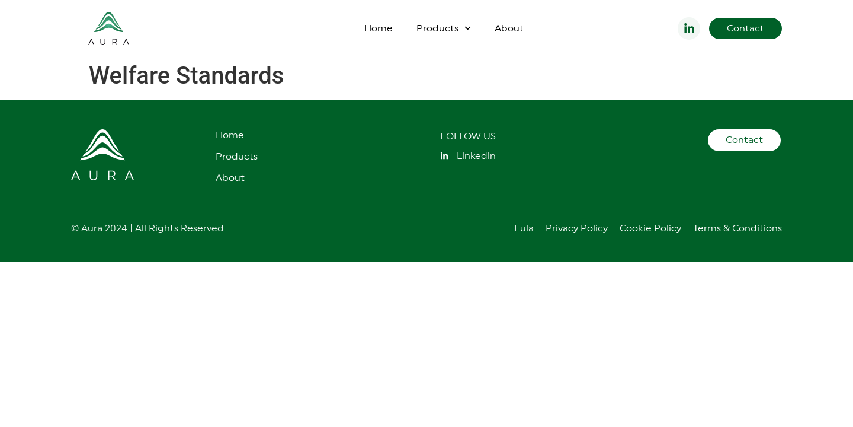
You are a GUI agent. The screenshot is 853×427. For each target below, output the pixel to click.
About (509, 28)
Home (378, 28)
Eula (524, 228)
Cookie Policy (650, 228)
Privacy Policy (577, 228)
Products (443, 28)
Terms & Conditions (737, 228)
